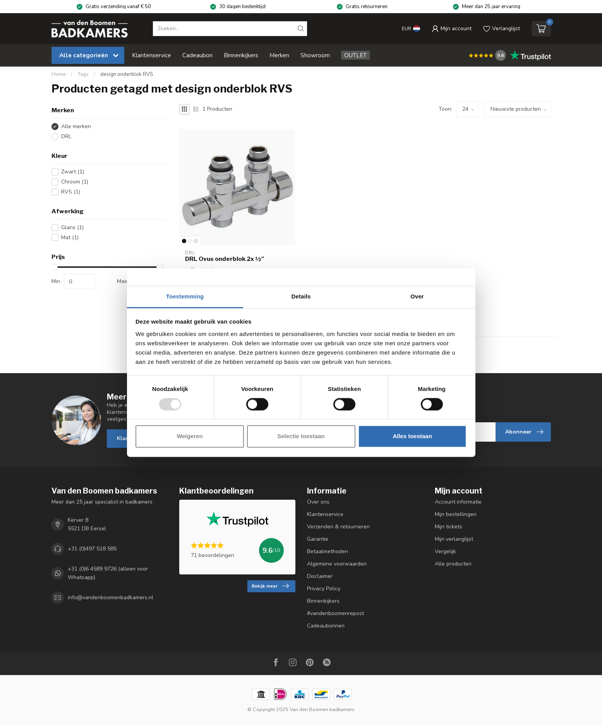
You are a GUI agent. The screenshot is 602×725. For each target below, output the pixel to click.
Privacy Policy (323, 588)
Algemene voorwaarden (337, 563)
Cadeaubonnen (326, 625)
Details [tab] (301, 296)
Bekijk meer (270, 586)
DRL (66, 136)
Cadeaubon (197, 55)
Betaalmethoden (327, 551)
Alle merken (76, 126)
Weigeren (189, 436)
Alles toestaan (412, 436)
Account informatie (458, 502)
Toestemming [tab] (185, 296)
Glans (72, 227)
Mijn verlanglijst (454, 539)
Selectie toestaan (301, 436)
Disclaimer (320, 576)
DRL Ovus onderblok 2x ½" (224, 258)
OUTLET (355, 55)
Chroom (74, 182)
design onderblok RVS (126, 74)
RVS (70, 192)
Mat (70, 237)
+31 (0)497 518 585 (92, 548)
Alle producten (453, 563)
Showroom (315, 55)
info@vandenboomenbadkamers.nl (110, 597)
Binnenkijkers (241, 55)
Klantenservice (151, 55)
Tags (83, 74)
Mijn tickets (448, 526)
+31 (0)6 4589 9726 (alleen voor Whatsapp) (108, 573)
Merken (279, 55)
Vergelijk (445, 551)
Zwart (72, 172)
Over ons (318, 502)
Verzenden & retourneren (338, 526)
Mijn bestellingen (456, 514)
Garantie (317, 539)
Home (58, 74)
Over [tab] (417, 296)
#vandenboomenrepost (335, 613)
